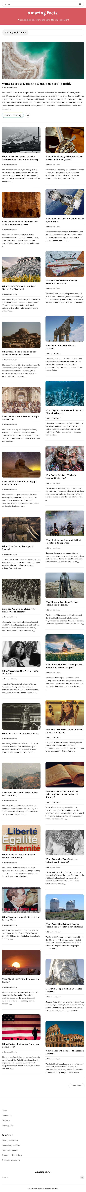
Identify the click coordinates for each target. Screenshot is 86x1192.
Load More (76, 1086)
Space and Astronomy (11, 1160)
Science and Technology (12, 1155)
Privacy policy (7, 1126)
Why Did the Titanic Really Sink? (20, 733)
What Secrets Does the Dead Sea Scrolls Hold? (36, 83)
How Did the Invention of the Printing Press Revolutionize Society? (61, 794)
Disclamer (6, 1121)
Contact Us (6, 1116)
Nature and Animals (10, 1150)
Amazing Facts (42, 13)
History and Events (10, 88)
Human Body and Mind (11, 1145)
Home (4, 1111)
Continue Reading (13, 115)
